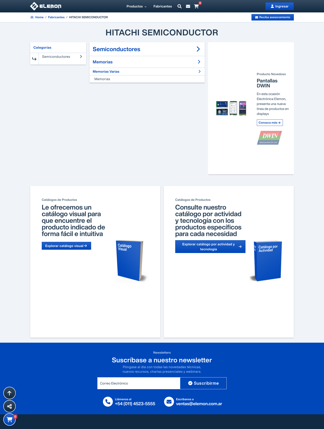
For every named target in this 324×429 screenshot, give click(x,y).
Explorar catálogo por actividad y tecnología (212, 246)
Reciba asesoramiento (272, 17)
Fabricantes (163, 6)
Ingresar (279, 6)
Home (37, 17)
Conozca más (270, 122)
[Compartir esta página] (9, 406)
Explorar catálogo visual (66, 245)
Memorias (102, 79)
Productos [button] (137, 6)
